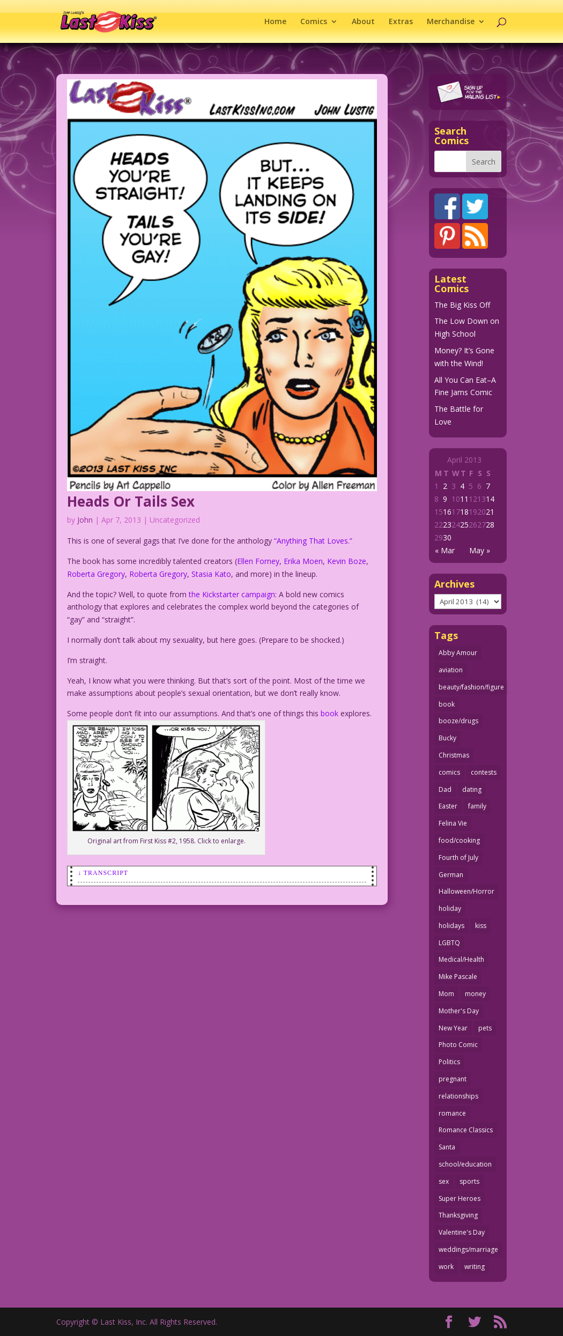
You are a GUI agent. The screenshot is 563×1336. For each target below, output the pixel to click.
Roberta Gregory (96, 574)
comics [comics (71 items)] (449, 772)
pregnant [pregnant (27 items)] (452, 1078)
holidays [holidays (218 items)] (451, 925)
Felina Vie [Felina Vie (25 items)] (453, 823)
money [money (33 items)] (475, 993)
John (85, 520)
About (363, 22)
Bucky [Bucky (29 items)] (447, 738)
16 (447, 512)
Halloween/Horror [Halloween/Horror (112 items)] (466, 891)
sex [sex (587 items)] (444, 1181)
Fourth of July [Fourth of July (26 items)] (458, 857)
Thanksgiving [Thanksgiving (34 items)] (458, 1215)
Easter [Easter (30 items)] (448, 806)
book (329, 713)
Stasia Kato (211, 574)
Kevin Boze (346, 561)
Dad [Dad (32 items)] (445, 789)
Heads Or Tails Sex (131, 501)
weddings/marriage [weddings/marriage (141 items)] (468, 1249)
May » (479, 550)
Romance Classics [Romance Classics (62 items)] (466, 1129)
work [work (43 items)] (446, 1266)
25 (464, 524)
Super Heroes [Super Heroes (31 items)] (459, 1198)
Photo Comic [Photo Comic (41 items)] (458, 1044)
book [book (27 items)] (447, 704)
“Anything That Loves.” (313, 541)
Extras (401, 22)
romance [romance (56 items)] (452, 1113)
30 (447, 537)
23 (447, 524)
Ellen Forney (258, 561)
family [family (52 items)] (477, 806)
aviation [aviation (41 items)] (451, 669)
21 (490, 512)
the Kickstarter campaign (232, 594)
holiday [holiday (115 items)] (450, 908)
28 (490, 524)
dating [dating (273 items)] (471, 789)
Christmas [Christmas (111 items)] (454, 755)
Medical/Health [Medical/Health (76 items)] (461, 959)
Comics (313, 22)
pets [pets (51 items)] (485, 1028)
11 (464, 499)
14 (490, 499)
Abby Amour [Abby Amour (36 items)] (458, 652)
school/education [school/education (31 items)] (465, 1164)
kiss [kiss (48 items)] (480, 925)
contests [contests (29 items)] (484, 772)
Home (275, 22)
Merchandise (451, 22)
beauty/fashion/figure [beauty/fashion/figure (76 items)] (471, 687)
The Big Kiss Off (462, 305)
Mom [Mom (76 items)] (446, 993)
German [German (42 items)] (451, 874)
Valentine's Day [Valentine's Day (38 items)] (462, 1232)
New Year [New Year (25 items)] (453, 1028)
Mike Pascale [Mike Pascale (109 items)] (458, 976)
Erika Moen (303, 561)
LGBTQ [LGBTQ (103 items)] (449, 942)
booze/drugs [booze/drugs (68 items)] (458, 720)
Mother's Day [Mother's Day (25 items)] (459, 1010)
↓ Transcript (103, 873)
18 (464, 512)
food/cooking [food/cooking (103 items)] (459, 840)
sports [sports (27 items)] (469, 1181)
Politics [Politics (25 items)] (449, 1061)
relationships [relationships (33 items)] (458, 1096)
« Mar (445, 550)
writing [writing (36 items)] (474, 1266)
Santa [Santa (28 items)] (447, 1147)
